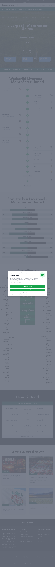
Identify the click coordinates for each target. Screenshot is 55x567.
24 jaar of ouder (27, 286)
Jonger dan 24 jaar (27, 289)
